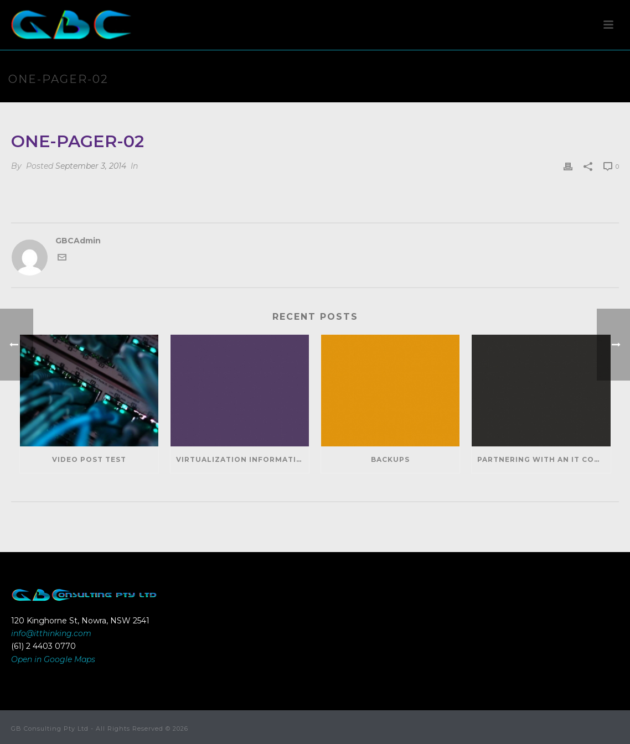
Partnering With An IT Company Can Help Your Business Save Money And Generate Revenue (543, 459)
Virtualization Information (242, 459)
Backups (390, 459)
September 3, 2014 (90, 166)
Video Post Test (89, 459)
